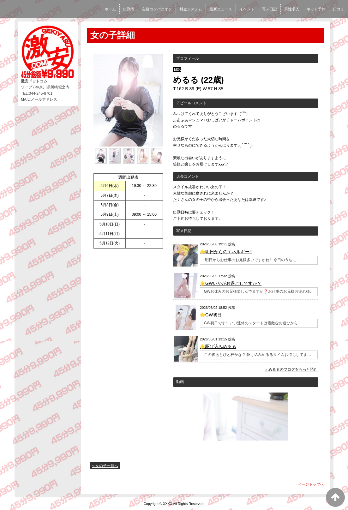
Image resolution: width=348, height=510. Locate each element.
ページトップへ (310, 484)
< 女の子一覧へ (105, 466)
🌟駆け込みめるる (218, 346)
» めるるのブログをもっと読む (291, 369)
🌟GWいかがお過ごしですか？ (230, 283)
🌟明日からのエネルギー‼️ (226, 251)
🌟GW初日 (211, 314)
